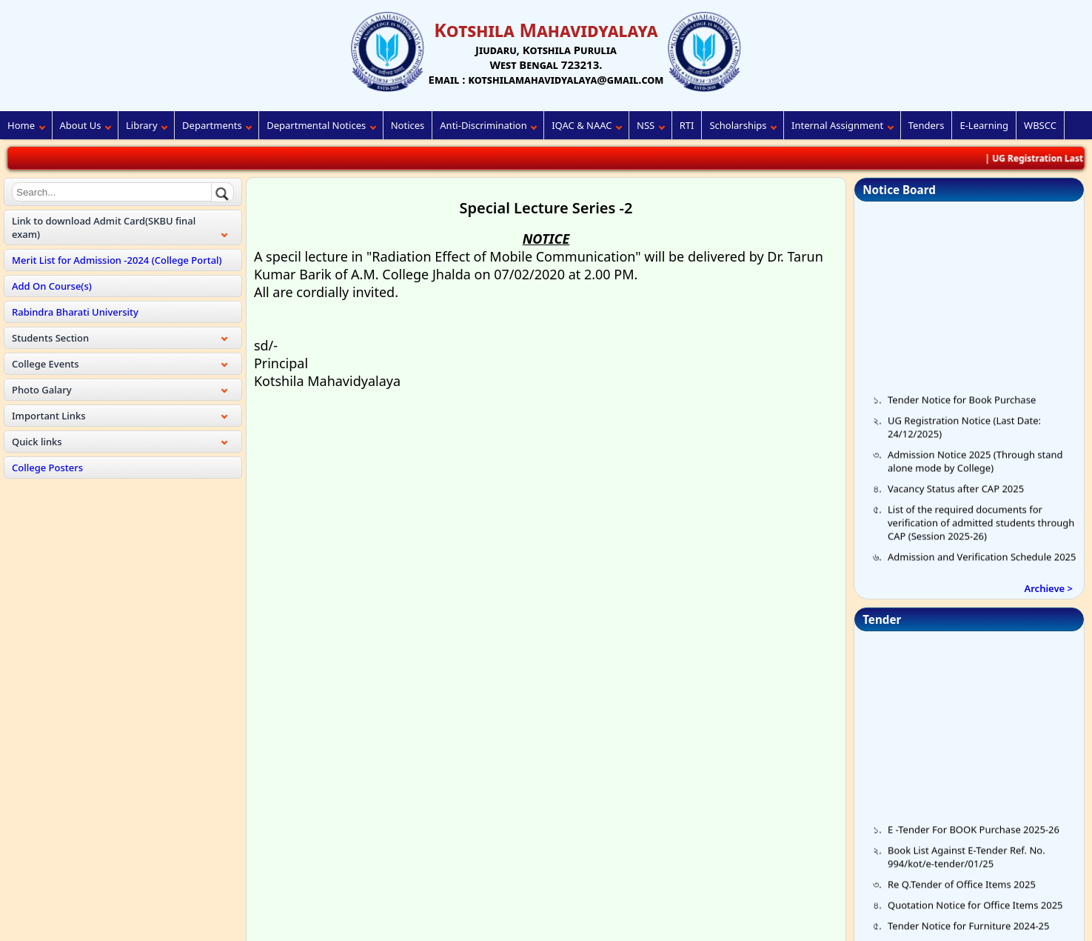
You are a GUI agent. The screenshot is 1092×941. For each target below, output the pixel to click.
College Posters (47, 467)
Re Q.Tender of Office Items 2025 (962, 888)
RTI (687, 125)
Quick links (37, 441)
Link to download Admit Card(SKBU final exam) (103, 227)
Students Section (50, 338)
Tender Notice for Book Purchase (962, 403)
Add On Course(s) (52, 286)
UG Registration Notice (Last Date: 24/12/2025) (964, 431)
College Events (45, 363)
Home (21, 125)
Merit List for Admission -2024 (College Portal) (117, 260)
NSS (645, 125)
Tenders (926, 125)
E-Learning (983, 125)
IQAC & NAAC (582, 125)
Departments (212, 125)
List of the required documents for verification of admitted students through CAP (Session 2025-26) (981, 527)
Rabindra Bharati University (75, 312)
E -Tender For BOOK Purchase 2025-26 (973, 833)
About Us (80, 125)
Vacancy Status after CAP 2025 (956, 492)
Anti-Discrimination (483, 125)
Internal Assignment (837, 125)
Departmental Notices (316, 125)
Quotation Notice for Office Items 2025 (975, 909)
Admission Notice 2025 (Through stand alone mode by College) (975, 465)
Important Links (49, 415)
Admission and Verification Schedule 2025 (982, 561)
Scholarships (737, 125)
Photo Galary (42, 389)
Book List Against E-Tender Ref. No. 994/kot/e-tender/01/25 (966, 861)
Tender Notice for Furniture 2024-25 (968, 930)
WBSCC (1040, 125)
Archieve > (1049, 588)
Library (142, 125)
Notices (408, 125)
